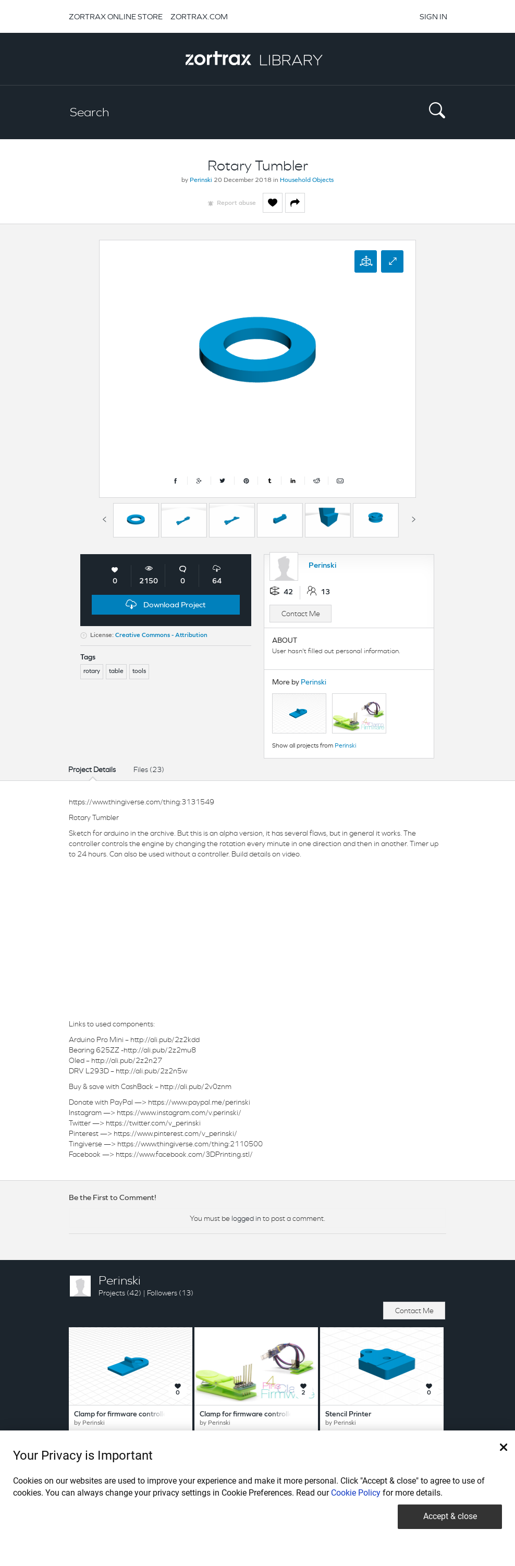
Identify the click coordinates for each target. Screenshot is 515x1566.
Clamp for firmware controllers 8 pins (134, 1414)
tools (139, 671)
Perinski (201, 180)
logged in (246, 1218)
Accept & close (450, 1516)
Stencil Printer (348, 1414)
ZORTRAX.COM (199, 16)
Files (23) (148, 769)
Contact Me (300, 613)
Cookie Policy (356, 1493)
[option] (136, 520)
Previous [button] (104, 517)
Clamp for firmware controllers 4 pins (260, 1414)
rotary (91, 671)
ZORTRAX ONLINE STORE (116, 16)
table (116, 671)
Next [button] (413, 517)
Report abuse (236, 203)
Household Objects (307, 180)
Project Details (92, 769)
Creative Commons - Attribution (161, 635)
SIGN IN (433, 16)
